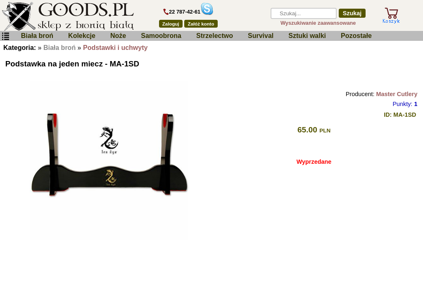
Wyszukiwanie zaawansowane (318, 23)
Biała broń (37, 35)
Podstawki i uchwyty (115, 47)
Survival (260, 35)
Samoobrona (161, 35)
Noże (118, 35)
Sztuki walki (307, 35)
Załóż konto (201, 23)
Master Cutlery (396, 94)
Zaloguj (170, 23)
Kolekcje (81, 35)
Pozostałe (356, 35)
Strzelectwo (214, 35)
